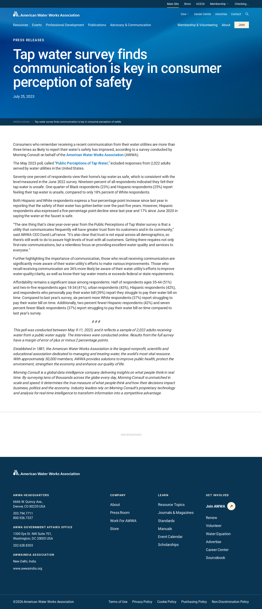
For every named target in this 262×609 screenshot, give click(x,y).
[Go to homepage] (46, 472)
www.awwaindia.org (27, 568)
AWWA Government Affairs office (42, 527)
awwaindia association (33, 554)
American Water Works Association (95, 155)
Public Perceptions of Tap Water (82, 163)
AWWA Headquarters (31, 495)
